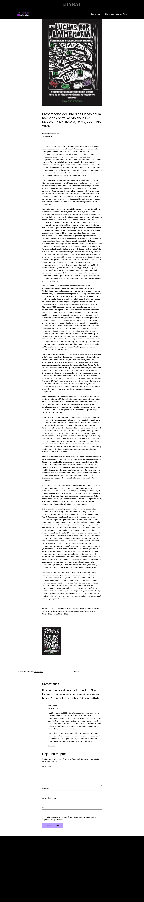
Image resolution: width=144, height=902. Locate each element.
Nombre (45, 789)
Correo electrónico (49, 798)
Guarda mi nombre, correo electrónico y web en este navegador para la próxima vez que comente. (70, 818)
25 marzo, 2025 (53, 708)
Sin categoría (38, 672)
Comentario (47, 766)
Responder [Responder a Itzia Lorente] (51, 746)
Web (43, 808)
